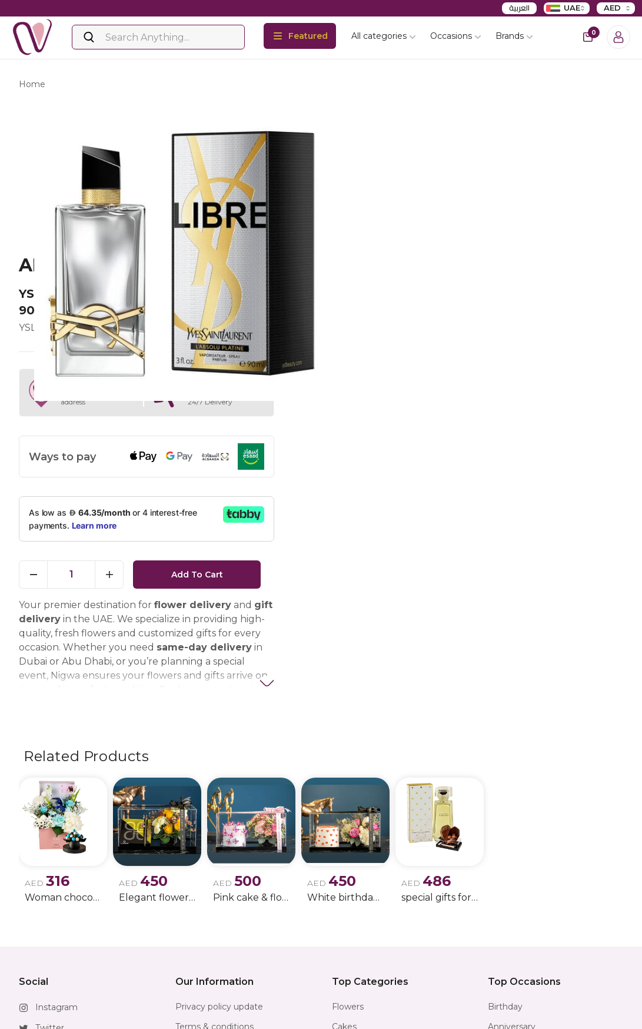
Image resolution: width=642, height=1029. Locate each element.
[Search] (158, 37)
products (79, 86)
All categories (383, 36)
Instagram (56, 860)
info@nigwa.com (70, 984)
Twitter (49, 881)
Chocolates (355, 900)
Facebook (55, 902)
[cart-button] (588, 37)
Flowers (348, 860)
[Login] (618, 37)
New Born (509, 940)
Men (497, 900)
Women (504, 920)
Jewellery (351, 940)
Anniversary (511, 880)
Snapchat (54, 943)
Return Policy (203, 900)
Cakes (344, 880)
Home (32, 86)
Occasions (455, 36)
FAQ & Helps (201, 920)
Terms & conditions (214, 880)
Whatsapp (56, 963)
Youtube (52, 922)
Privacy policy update (219, 860)
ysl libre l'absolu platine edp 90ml (184, 86)
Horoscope (354, 920)
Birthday (505, 860)
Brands (514, 36)
